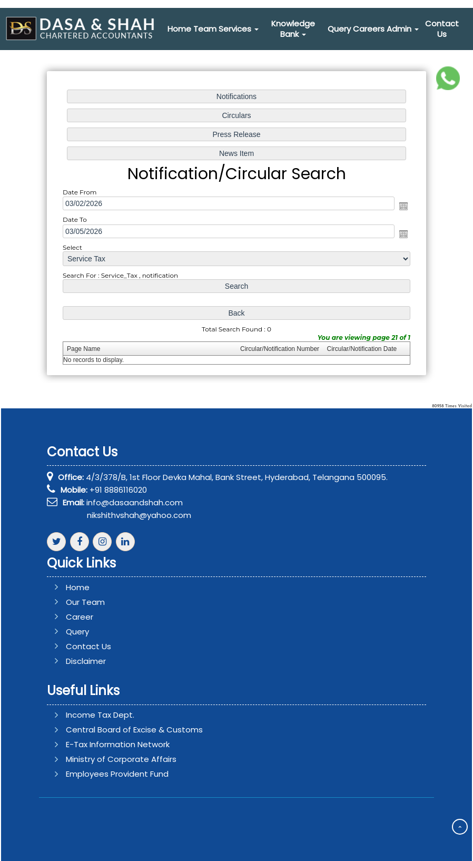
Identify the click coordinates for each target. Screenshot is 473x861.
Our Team (100, 602)
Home (179, 28)
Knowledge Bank (293, 29)
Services (239, 28)
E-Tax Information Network (102, 744)
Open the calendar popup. (399, 206)
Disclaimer (101, 661)
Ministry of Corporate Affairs (106, 759)
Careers (369, 28)
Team (204, 28)
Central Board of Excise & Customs (119, 729)
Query (339, 28)
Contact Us (442, 29)
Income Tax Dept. (85, 715)
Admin (403, 28)
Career (95, 617)
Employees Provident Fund (102, 774)
